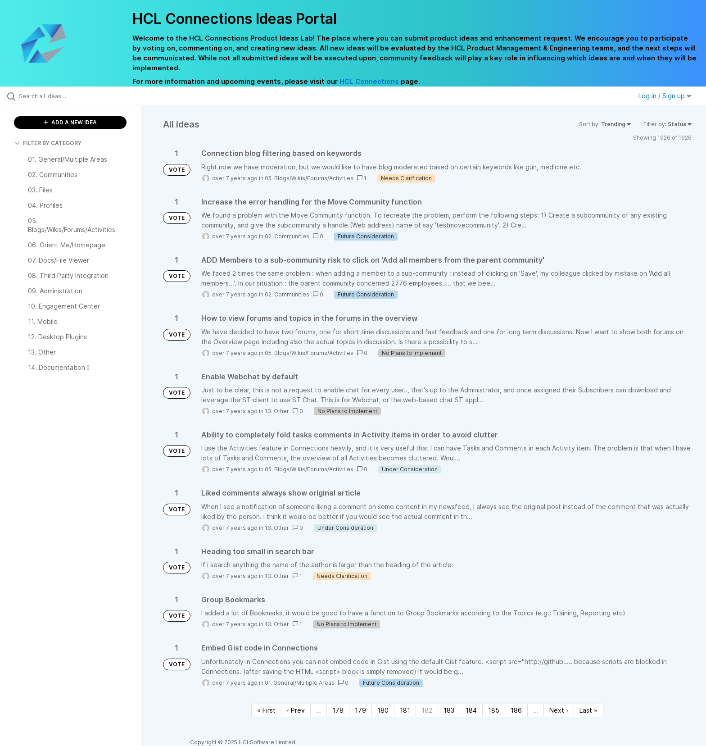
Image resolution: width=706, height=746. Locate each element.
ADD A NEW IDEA (70, 122)
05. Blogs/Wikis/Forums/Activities (309, 178)
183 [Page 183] (449, 710)
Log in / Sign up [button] (665, 96)
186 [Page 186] (516, 710)
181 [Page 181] (405, 710)
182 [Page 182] (426, 710)
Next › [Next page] (558, 710)
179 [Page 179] (360, 710)
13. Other (277, 411)
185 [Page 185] (493, 710)
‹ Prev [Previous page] (296, 710)
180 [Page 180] (383, 710)
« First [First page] (266, 710)
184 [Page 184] (471, 710)
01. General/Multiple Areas (300, 682)
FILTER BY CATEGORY (47, 143)
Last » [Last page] (588, 710)
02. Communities (287, 236)
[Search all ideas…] (82, 96)
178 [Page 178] (338, 710)
